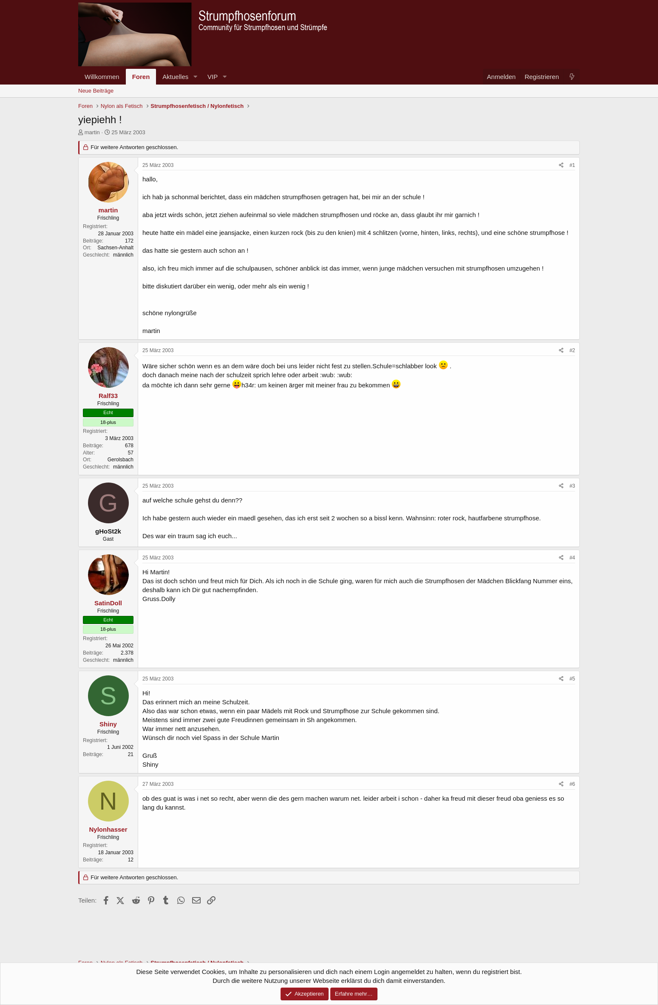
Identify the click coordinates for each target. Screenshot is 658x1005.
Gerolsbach (120, 460)
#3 (572, 486)
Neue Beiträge (95, 91)
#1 (572, 165)
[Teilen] (561, 165)
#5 (572, 679)
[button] (195, 77)
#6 (572, 784)
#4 (572, 558)
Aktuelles (175, 76)
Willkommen (102, 76)
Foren (141, 76)
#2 (572, 350)
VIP (212, 76)
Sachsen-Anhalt (115, 248)
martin (92, 132)
